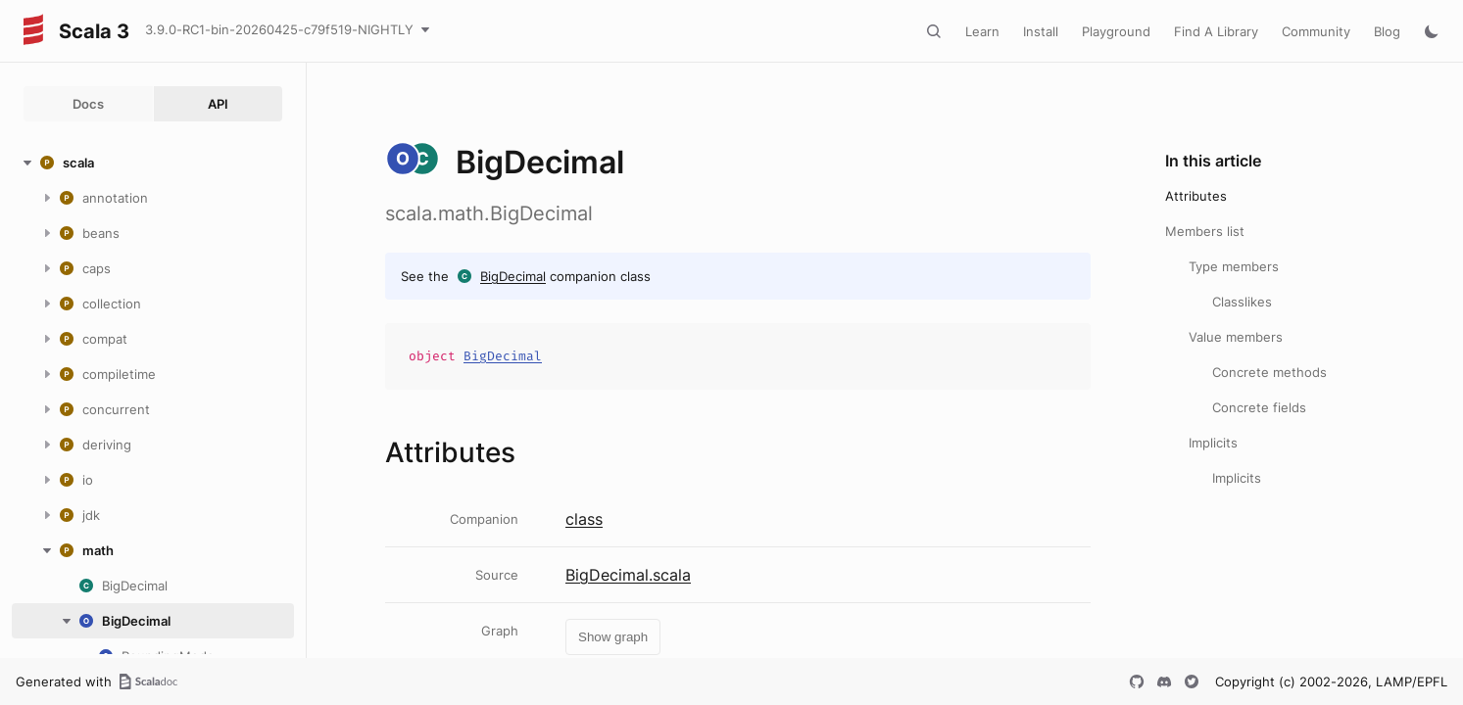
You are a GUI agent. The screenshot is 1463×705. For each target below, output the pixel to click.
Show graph (613, 637)
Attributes (1196, 196)
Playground (1116, 31)
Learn (982, 31)
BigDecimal (513, 276)
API (218, 104)
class (584, 519)
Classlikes (1242, 301)
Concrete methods (1269, 372)
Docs (88, 104)
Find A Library (1216, 31)
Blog (1387, 31)
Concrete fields (1259, 407)
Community (1316, 31)
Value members (1236, 337)
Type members (1234, 266)
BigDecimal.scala (628, 575)
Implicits (1213, 442)
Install (1040, 31)
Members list (1204, 231)
